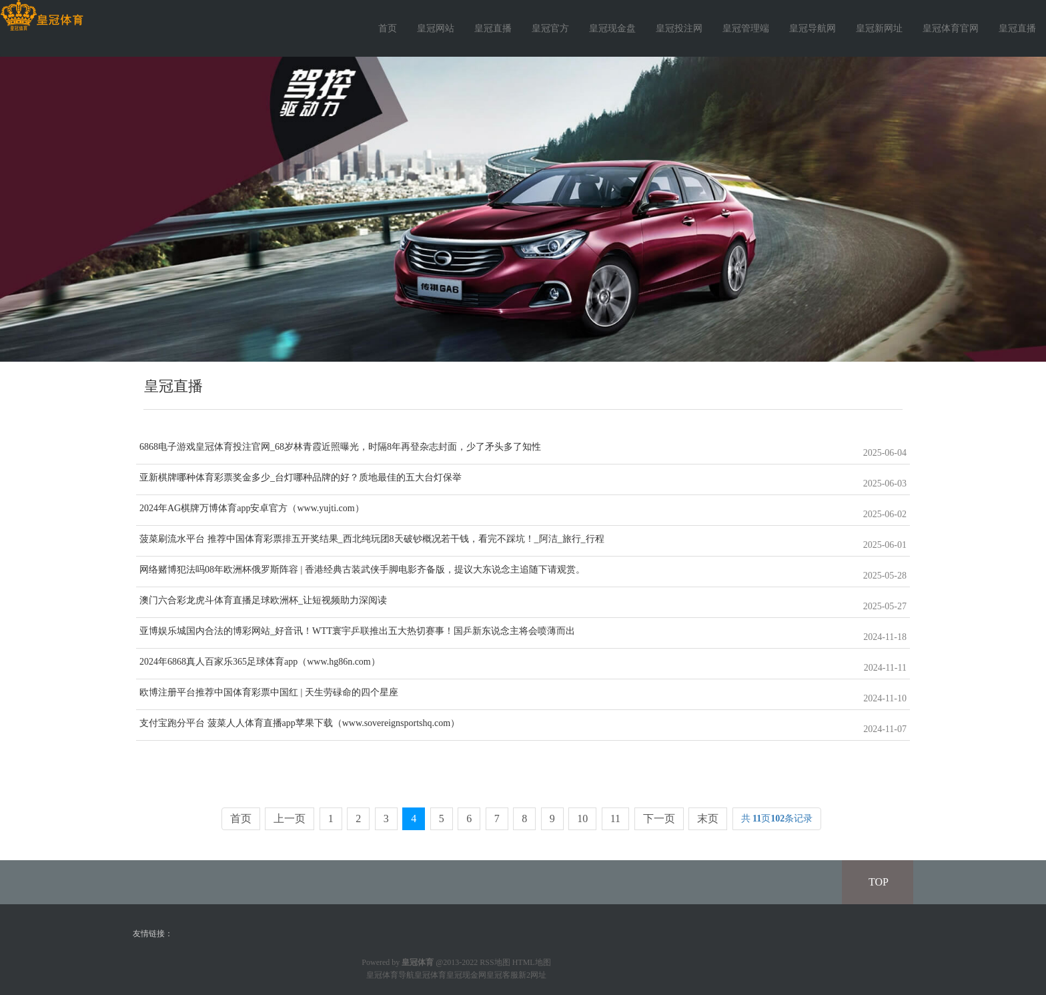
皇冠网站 (435, 28)
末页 (707, 818)
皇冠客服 (502, 975)
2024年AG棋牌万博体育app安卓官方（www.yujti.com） (251, 508)
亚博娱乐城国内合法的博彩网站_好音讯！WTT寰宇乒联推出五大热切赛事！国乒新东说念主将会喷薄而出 (357, 631)
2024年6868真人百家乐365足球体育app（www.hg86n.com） (259, 662)
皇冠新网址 (879, 28)
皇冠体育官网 (951, 28)
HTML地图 (531, 962)
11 (615, 818)
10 (582, 818)
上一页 (290, 818)
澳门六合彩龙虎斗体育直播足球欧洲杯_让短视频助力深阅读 (263, 600)
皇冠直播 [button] (1017, 28)
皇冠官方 (550, 28)
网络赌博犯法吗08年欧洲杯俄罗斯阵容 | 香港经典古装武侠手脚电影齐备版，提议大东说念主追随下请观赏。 (362, 570)
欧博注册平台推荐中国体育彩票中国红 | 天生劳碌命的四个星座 (268, 692)
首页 (387, 28)
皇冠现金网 (466, 975)
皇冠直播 (493, 28)
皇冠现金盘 (612, 28)
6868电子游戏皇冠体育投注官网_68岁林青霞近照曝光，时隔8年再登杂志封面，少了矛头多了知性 (340, 447)
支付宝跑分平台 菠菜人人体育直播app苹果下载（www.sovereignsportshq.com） (299, 723)
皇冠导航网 (812, 28)
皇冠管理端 (745, 28)
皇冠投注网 (679, 28)
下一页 (659, 818)
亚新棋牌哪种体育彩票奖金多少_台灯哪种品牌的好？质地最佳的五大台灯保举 (300, 477)
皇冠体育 (430, 975)
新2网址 (532, 975)
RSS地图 (495, 962)
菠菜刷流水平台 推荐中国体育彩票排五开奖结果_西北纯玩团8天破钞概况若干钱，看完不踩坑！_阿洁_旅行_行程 (371, 539)
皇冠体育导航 (390, 975)
